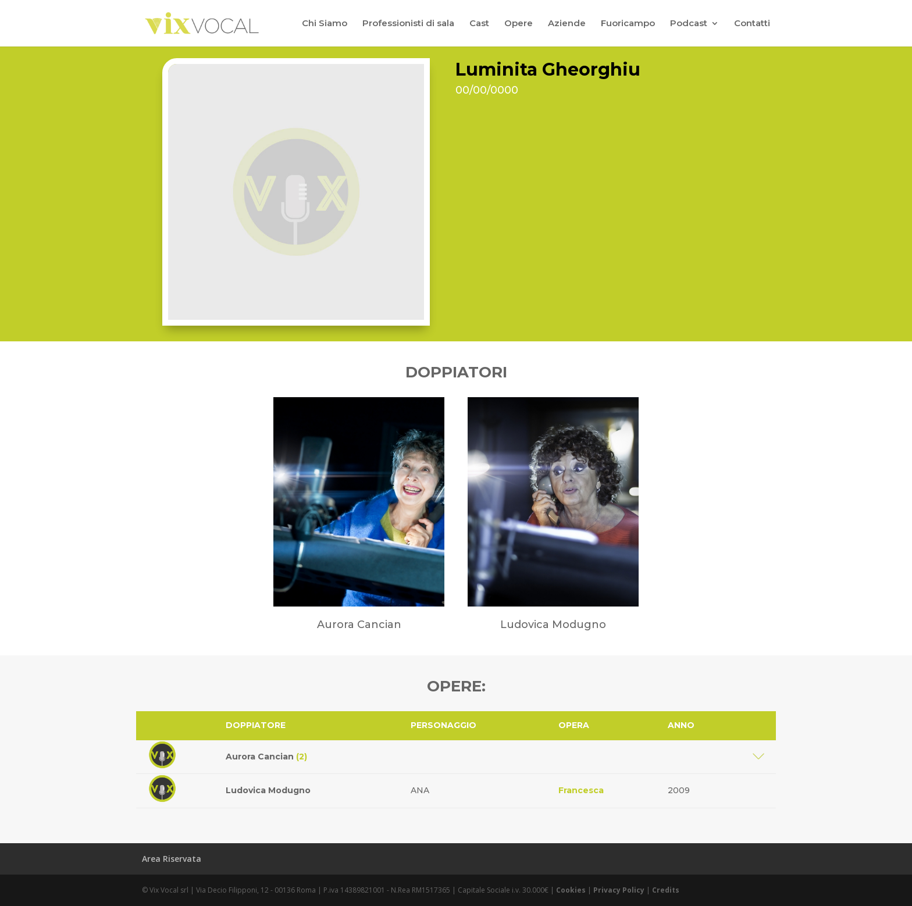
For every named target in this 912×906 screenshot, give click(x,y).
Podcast (688, 23)
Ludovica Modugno (268, 790)
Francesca (581, 790)
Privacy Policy (618, 890)
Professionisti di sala (408, 23)
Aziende (567, 23)
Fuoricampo (628, 23)
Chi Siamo (324, 23)
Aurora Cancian (266, 756)
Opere (518, 23)
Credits (665, 890)
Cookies (571, 890)
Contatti (752, 23)
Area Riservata (171, 858)
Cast (479, 23)
